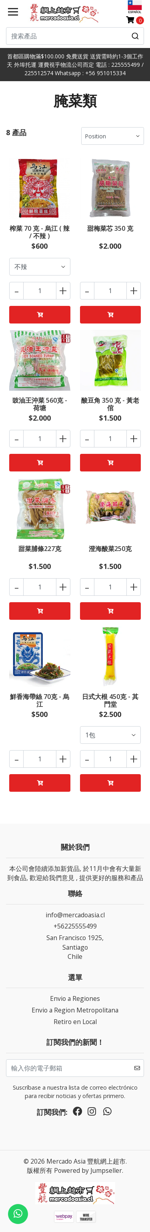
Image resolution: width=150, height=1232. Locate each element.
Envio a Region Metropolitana (75, 1010)
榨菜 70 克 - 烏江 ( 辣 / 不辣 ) (40, 232)
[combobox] (75, 36)
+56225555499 (75, 926)
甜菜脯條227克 (39, 548)
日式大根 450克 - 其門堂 (110, 700)
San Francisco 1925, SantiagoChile (75, 947)
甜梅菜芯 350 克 (110, 228)
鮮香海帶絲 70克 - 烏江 (39, 700)
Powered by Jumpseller (88, 1170)
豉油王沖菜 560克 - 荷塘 (39, 404)
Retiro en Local (75, 1021)
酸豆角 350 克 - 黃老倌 (110, 404)
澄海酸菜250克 (110, 548)
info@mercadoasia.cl (75, 915)
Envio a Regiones (75, 998)
